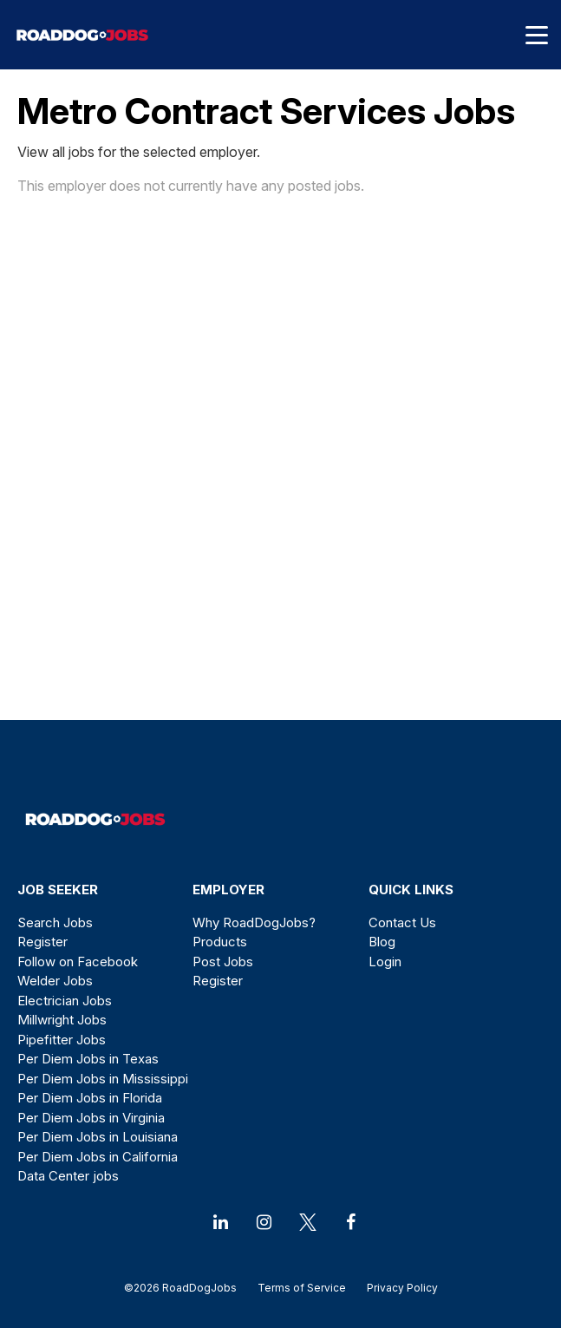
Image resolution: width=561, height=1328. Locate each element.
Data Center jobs (68, 1176)
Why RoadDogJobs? (254, 922)
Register (42, 941)
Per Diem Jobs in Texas (88, 1058)
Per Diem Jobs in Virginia (91, 1117)
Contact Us (402, 922)
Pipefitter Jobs (61, 1039)
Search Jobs (55, 922)
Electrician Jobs (64, 1000)
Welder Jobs (55, 980)
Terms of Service (301, 1287)
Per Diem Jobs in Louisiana (97, 1136)
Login (385, 961)
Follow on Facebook (77, 961)
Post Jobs (222, 961)
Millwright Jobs (62, 1019)
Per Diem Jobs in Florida (89, 1097)
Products (219, 941)
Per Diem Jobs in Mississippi (102, 1078)
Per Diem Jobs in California (97, 1156)
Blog (382, 941)
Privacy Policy (397, 1287)
